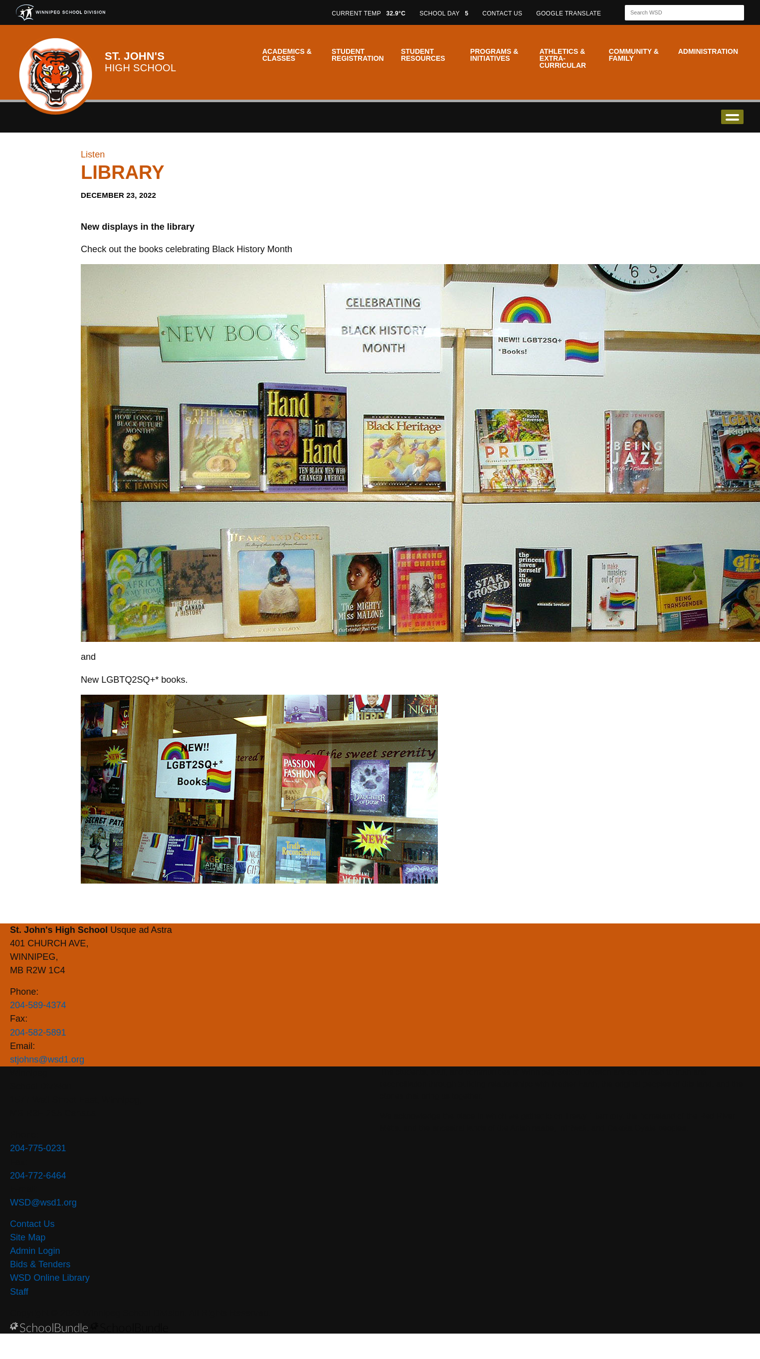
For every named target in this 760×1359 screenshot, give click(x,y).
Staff (19, 1292)
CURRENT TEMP (368, 13)
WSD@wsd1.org (43, 1203)
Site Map (27, 1237)
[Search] (676, 12)
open (732, 117)
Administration (708, 51)
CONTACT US (502, 13)
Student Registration (358, 54)
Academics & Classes (287, 54)
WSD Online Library (50, 1278)
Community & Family (634, 54)
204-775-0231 (38, 1148)
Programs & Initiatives (494, 54)
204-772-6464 (38, 1176)
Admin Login (35, 1251)
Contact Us (32, 1224)
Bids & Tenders (40, 1264)
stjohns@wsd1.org (47, 1059)
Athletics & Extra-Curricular (563, 58)
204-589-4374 (38, 1005)
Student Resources (423, 54)
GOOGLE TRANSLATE (569, 13)
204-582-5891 (38, 1033)
